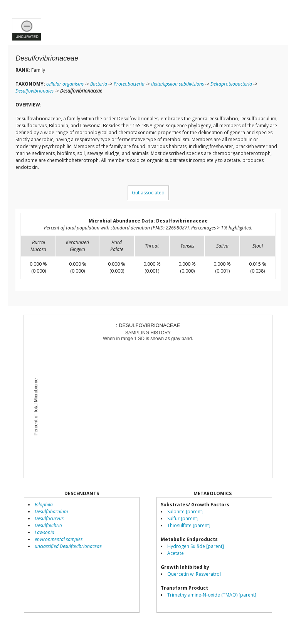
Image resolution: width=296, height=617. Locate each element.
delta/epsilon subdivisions (177, 84)
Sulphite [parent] (185, 511)
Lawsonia (44, 532)
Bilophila (44, 504)
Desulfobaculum (51, 511)
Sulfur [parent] (182, 518)
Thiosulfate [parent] (188, 525)
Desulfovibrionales (34, 91)
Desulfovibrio (48, 525)
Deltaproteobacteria (231, 84)
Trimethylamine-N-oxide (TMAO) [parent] (211, 595)
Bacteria (98, 84)
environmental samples (58, 539)
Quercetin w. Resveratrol (194, 574)
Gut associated (148, 192)
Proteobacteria (129, 84)
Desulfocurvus (49, 518)
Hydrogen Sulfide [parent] (195, 546)
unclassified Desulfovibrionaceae (68, 546)
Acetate (175, 553)
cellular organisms (65, 84)
